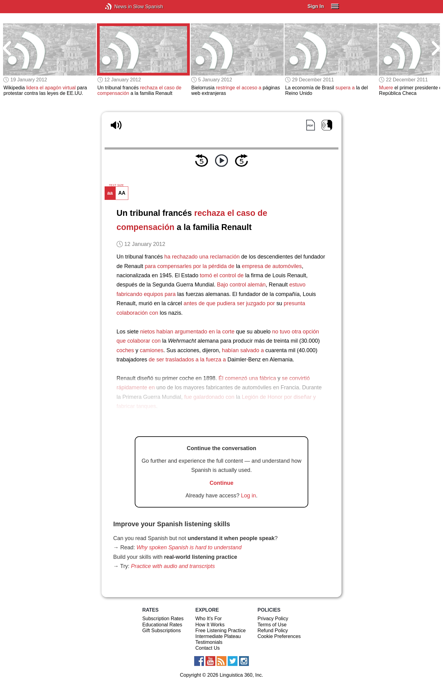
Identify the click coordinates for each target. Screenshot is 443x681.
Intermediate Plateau (218, 636)
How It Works (210, 624)
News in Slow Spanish (117, 6)
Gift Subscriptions (161, 630)
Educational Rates (162, 624)
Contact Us (207, 648)
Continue (221, 483)
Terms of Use (271, 624)
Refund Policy (272, 630)
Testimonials (208, 642)
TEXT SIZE (116, 185)
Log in (248, 495)
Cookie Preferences (279, 636)
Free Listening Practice (220, 630)
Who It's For (208, 618)
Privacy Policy (272, 618)
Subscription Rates (162, 618)
